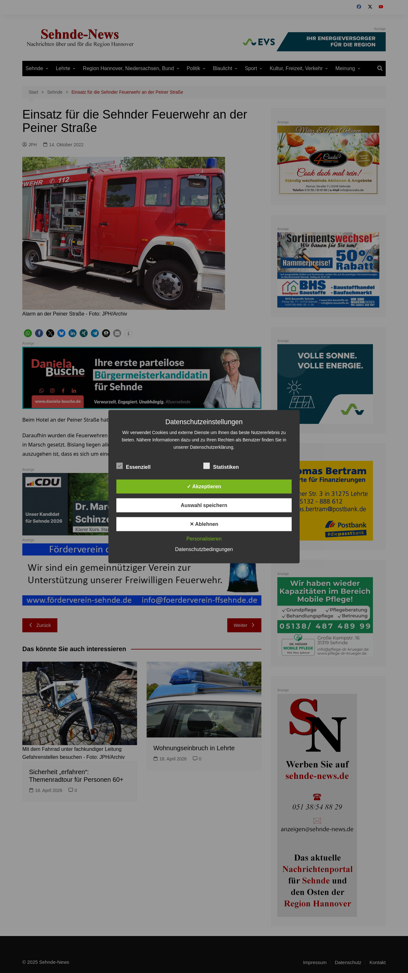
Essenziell (133, 465)
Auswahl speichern (204, 505)
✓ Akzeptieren (204, 486)
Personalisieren (204, 538)
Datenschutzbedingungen (204, 549)
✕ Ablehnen (204, 523)
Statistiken (221, 465)
